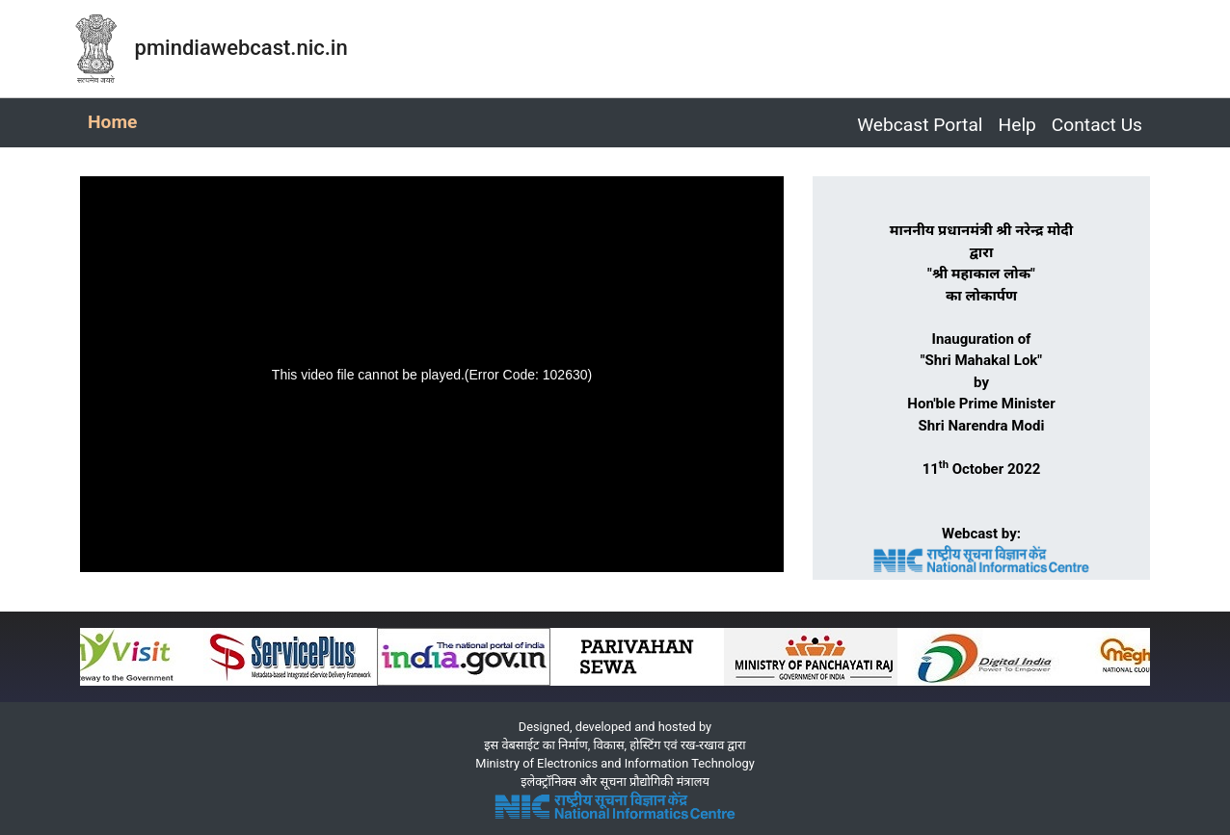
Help (1017, 125)
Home (116, 120)
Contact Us (1097, 125)
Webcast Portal (919, 125)
